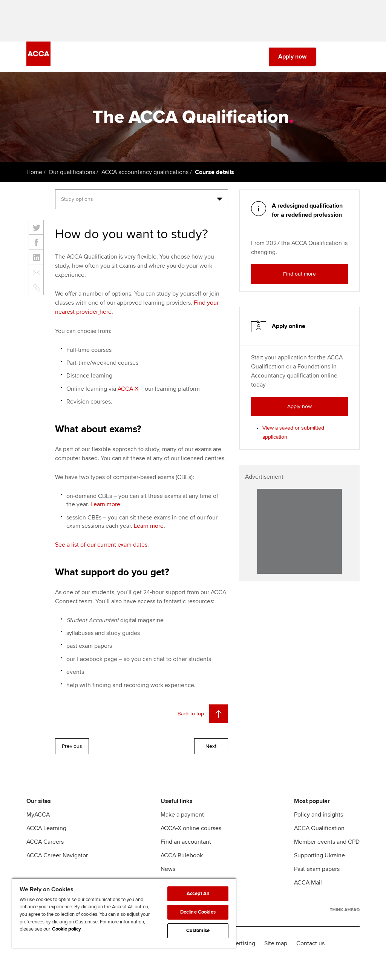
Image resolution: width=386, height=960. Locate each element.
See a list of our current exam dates (101, 545)
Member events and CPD (327, 842)
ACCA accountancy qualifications (144, 172)
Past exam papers (317, 869)
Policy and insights (318, 814)
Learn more (105, 504)
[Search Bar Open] (334, 57)
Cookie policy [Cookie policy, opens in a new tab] (66, 929)
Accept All (198, 894)
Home (34, 172)
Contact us (310, 943)
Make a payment (182, 814)
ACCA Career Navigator (57, 855)
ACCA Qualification (319, 828)
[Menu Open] (355, 57)
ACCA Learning (46, 828)
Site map (275, 943)
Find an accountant (186, 842)
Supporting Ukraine (319, 855)
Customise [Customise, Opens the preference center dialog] (198, 931)
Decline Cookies (198, 912)
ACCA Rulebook (182, 855)
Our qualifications (72, 172)
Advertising (240, 943)
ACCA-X (128, 389)
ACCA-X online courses (191, 828)
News (168, 869)
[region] (124, 913)
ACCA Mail (308, 882)
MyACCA (38, 814)
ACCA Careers (45, 842)
